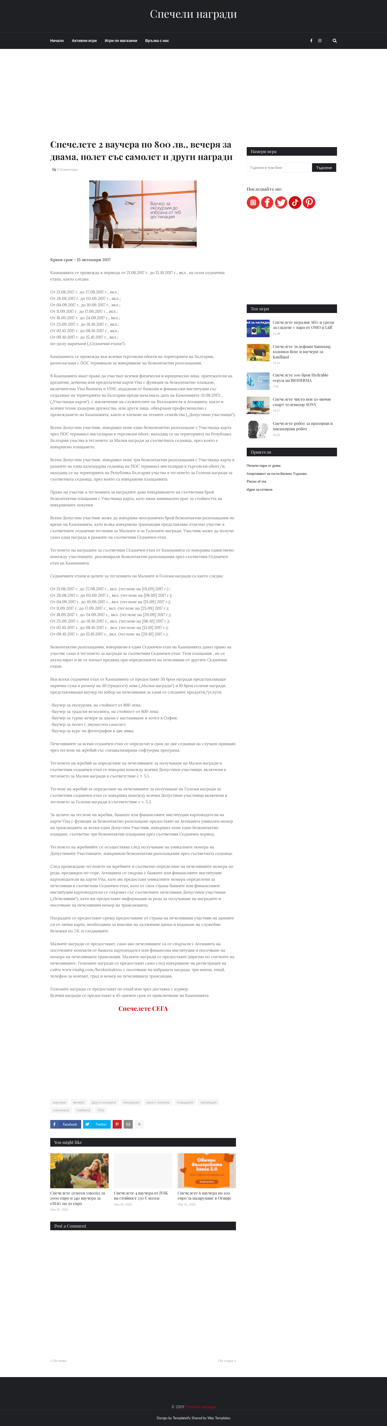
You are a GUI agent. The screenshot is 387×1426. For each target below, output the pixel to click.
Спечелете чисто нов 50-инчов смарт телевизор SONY (302, 401)
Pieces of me (256, 481)
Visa (101, 1110)
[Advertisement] (143, 100)
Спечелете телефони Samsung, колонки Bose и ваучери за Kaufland (302, 352)
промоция (208, 1102)
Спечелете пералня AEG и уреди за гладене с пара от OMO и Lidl (303, 324)
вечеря (78, 1102)
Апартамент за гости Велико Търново (277, 473)
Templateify (182, 1418)
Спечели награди (193, 13)
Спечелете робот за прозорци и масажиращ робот (303, 426)
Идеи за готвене (260, 489)
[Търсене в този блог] (280, 167)
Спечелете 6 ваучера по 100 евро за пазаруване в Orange (204, 1195)
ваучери (59, 1102)
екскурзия (131, 1102)
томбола (83, 1110)
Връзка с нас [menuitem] (157, 40)
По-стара (225, 1361)
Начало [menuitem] (57, 40)
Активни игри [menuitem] (84, 40)
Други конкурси (104, 1102)
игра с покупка (158, 1102)
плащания (185, 1102)
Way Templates (219, 1418)
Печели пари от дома (264, 465)
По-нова (59, 1361)
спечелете (61, 1110)
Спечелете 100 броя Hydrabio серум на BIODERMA (300, 377)
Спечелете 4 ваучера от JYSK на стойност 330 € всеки (141, 1195)
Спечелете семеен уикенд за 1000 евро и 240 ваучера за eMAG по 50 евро (77, 1198)
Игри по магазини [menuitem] (121, 40)
